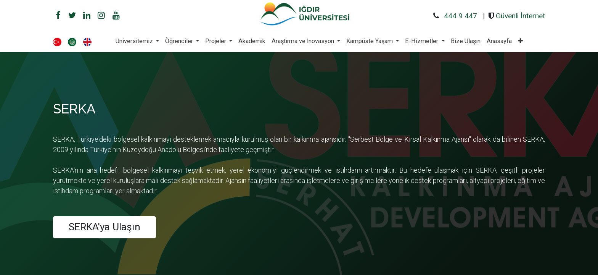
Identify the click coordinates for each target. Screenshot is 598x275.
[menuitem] (251, 41)
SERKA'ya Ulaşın (104, 227)
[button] (520, 41)
